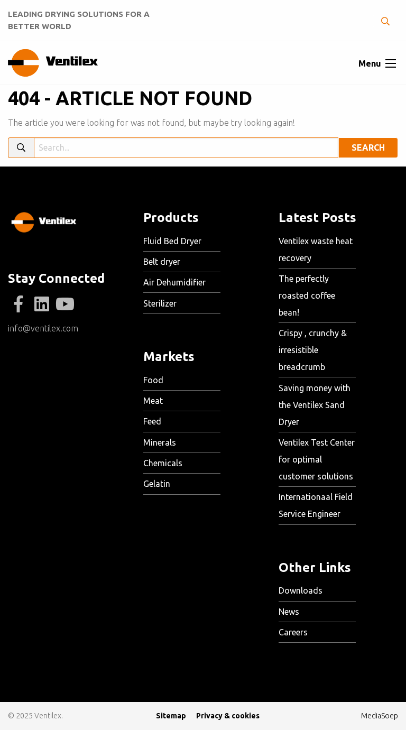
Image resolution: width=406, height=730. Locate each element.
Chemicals (162, 463)
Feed (152, 421)
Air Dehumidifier (174, 282)
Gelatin (156, 483)
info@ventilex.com (43, 328)
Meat (153, 400)
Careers (293, 632)
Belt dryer (161, 261)
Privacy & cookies (228, 715)
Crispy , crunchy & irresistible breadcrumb (313, 350)
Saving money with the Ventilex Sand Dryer (314, 405)
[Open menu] (390, 63)
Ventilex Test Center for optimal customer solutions (317, 459)
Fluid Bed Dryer (172, 241)
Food (153, 380)
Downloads (300, 590)
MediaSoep (379, 715)
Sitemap (171, 715)
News (289, 611)
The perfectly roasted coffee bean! (307, 295)
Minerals (159, 442)
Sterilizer (160, 303)
